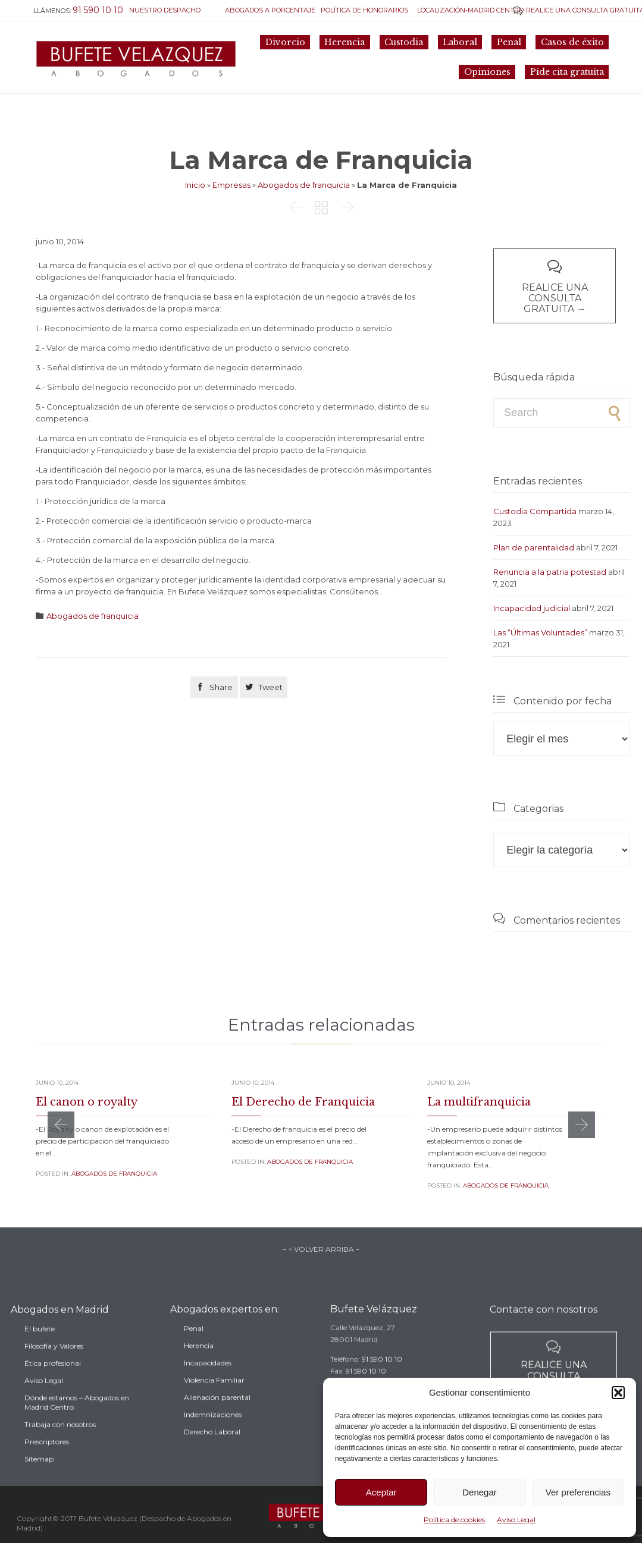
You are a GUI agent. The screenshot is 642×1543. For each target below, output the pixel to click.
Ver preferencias (578, 1492)
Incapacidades (207, 1380)
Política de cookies (454, 1519)
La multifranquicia (479, 1102)
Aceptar (381, 1492)
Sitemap (39, 1479)
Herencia (199, 1363)
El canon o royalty (86, 1102)
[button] (618, 1393)
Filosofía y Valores (53, 1366)
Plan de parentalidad (533, 547)
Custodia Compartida (535, 511)
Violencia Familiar (214, 1397)
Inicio (195, 185)
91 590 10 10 (382, 1372)
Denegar (479, 1492)
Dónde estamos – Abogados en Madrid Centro (76, 1423)
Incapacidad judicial (531, 608)
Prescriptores (46, 1462)
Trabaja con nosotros (60, 1445)
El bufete (39, 1349)
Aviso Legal (516, 1519)
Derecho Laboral (212, 1449)
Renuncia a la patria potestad (549, 572)
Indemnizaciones (213, 1432)
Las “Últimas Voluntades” (540, 632)
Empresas (231, 185)
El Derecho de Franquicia (303, 1102)
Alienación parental (217, 1414)
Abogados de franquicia (304, 185)
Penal (193, 1346)
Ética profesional (52, 1384)
